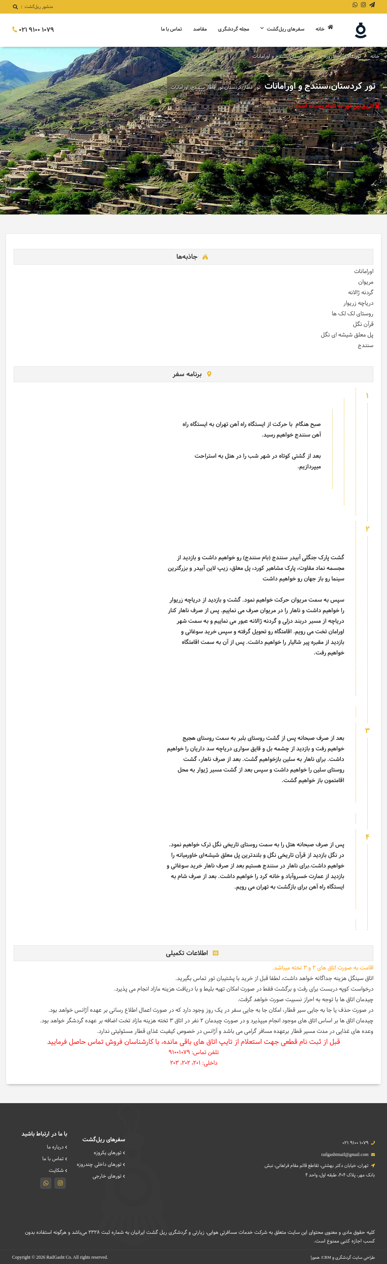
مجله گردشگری (233, 29)
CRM (326, 1256)
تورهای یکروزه (109, 1153)
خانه (324, 29)
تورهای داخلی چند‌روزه (101, 1164)
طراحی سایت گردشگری (355, 1256)
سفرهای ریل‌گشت (282, 29)
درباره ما (57, 1147)
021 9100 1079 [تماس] (33, 30)
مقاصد (200, 29)
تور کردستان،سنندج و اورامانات (283, 56)
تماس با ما (171, 29)
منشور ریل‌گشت (39, 6)
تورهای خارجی (109, 1175)
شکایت (58, 1170)
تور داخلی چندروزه (342, 56)
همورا (315, 1256)
